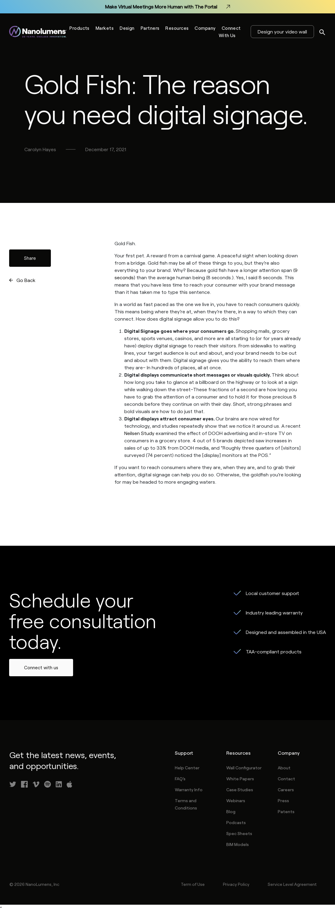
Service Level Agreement (292, 884)
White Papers (240, 778)
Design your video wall (282, 31)
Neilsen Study (139, 433)
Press (283, 800)
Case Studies (239, 789)
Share (30, 258)
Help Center (187, 767)
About (284, 767)
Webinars (235, 800)
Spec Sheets (239, 833)
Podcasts (236, 822)
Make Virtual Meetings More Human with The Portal (167, 6)
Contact (286, 778)
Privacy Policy (236, 884)
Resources (177, 28)
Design (127, 28)
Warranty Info (189, 789)
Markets (105, 28)
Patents (286, 811)
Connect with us (41, 667)
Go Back (25, 280)
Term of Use (193, 884)
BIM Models (237, 844)
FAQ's (180, 778)
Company (205, 28)
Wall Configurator (244, 767)
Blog (230, 811)
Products (79, 28)
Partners (150, 28)
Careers (286, 789)
